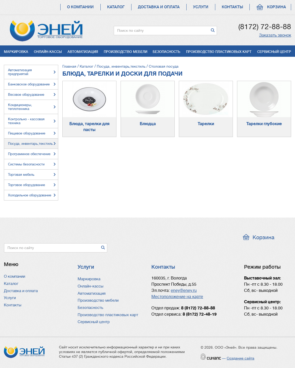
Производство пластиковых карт (219, 52)
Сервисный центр (274, 52)
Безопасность (166, 52)
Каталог (115, 7)
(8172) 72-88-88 (264, 27)
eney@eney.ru (184, 290)
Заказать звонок (275, 35)
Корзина (276, 7)
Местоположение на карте (177, 296)
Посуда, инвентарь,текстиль (121, 66)
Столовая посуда (164, 66)
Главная (69, 66)
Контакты (232, 7)
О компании (80, 7)
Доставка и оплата (159, 7)
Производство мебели (125, 52)
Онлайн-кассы (48, 52)
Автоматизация (83, 52)
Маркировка (16, 52)
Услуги (200, 7)
